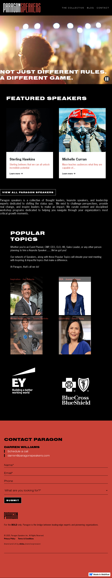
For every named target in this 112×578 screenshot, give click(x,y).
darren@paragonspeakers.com (29, 455)
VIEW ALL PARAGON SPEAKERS (28, 192)
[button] (100, 143)
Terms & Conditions (26, 539)
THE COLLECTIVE (73, 8)
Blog (90, 8)
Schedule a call (18, 451)
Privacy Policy (9, 539)
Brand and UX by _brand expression (22, 544)
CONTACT (103, 8)
